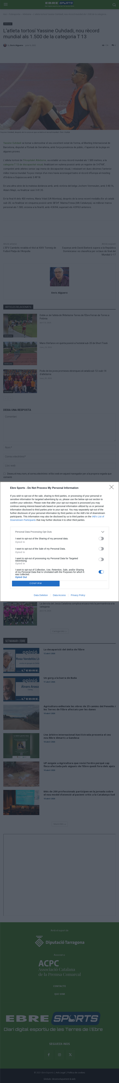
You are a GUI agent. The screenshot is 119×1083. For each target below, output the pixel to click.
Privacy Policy (78, 595)
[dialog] (59, 541)
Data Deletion (41, 595)
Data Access (59, 595)
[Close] (112, 488)
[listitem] (59, 532)
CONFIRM (36, 583)
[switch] (101, 538)
